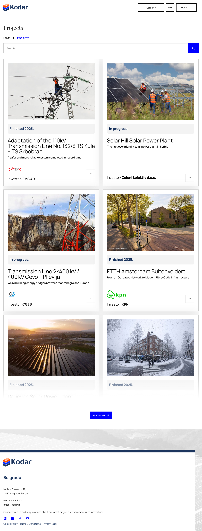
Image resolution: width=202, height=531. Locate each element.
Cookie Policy (10, 523)
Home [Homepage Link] (6, 38)
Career (151, 7)
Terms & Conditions (30, 523)
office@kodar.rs (11, 504)
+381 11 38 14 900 (12, 500)
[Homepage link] (15, 7)
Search (11, 48)
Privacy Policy (50, 523)
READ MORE (101, 415)
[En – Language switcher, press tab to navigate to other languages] (170, 7)
